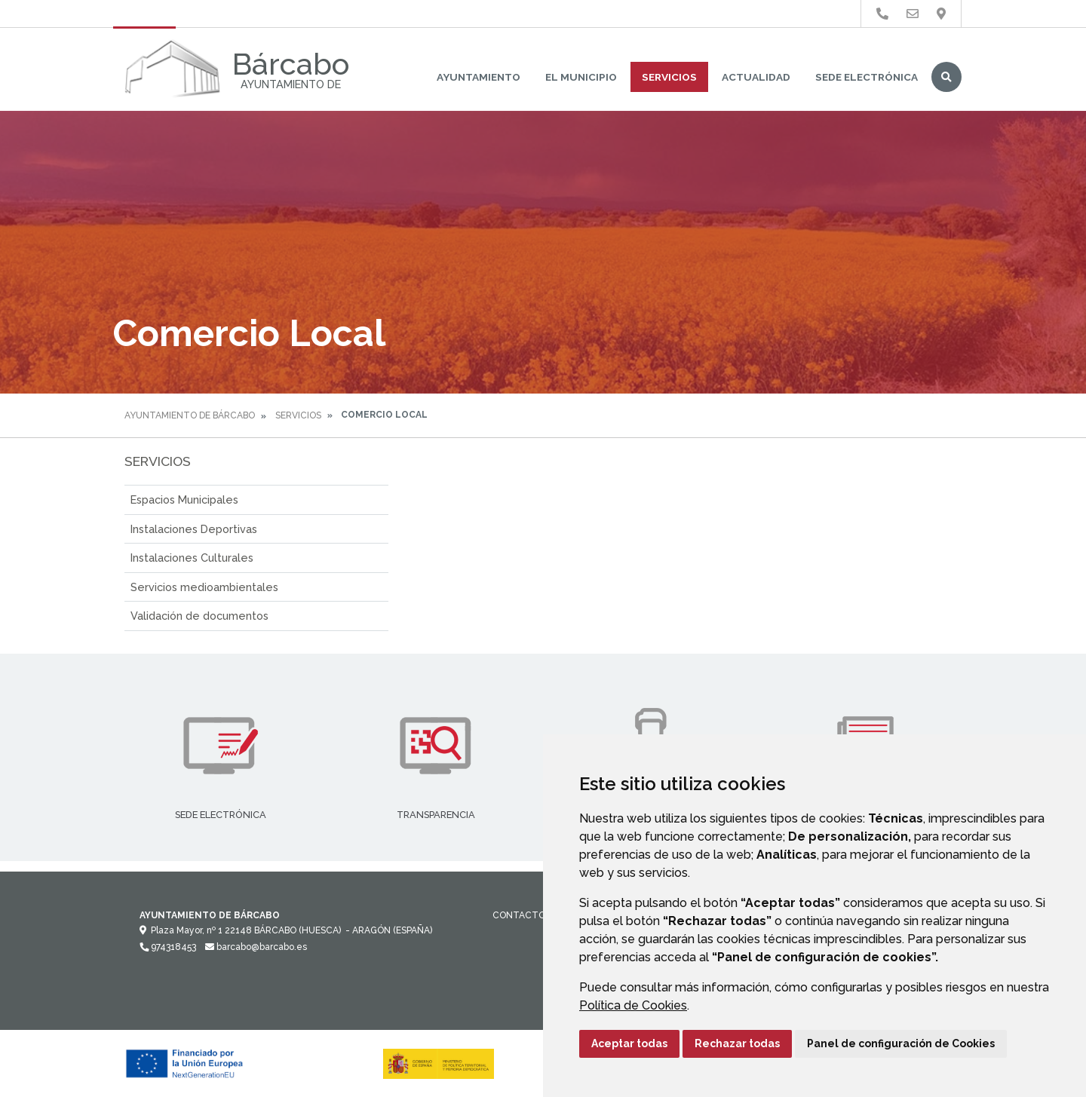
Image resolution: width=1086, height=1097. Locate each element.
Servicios (669, 77)
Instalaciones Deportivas (193, 528)
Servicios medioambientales (204, 587)
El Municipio (581, 77)
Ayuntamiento (478, 77)
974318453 (168, 947)
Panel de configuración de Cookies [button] (901, 1043)
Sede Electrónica (866, 77)
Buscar (946, 77)
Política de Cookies (633, 1005)
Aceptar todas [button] (629, 1043)
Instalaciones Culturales (191, 557)
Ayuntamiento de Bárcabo (189, 415)
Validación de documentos (199, 615)
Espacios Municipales (184, 499)
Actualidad (756, 77)
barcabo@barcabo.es (256, 947)
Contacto (518, 915)
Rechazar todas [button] (737, 1043)
